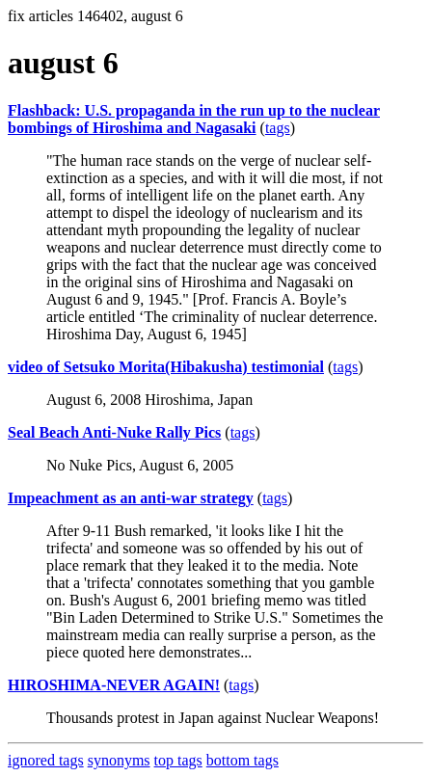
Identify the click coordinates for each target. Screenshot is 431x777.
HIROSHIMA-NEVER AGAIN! (114, 685)
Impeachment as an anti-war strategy (131, 498)
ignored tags (46, 760)
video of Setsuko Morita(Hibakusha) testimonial (166, 367)
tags (277, 128)
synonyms (119, 760)
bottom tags (242, 760)
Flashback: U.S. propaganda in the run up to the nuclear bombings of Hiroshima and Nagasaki (194, 119)
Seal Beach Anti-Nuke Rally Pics (114, 432)
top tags (178, 760)
